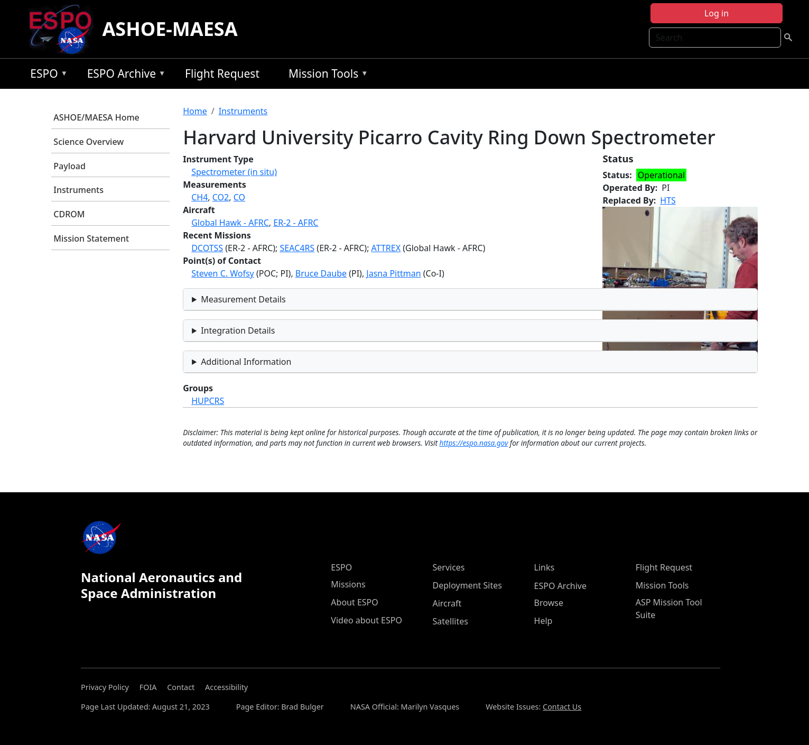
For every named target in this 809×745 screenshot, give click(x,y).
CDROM (69, 214)
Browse (548, 603)
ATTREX (386, 248)
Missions (348, 584)
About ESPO (354, 602)
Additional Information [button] (246, 361)
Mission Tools (325, 75)
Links (544, 567)
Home (195, 111)
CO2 (220, 197)
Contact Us (562, 707)
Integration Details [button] (238, 330)
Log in (716, 13)
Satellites (450, 621)
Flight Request (222, 73)
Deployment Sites (466, 585)
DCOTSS (207, 248)
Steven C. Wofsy (222, 273)
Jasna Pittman (393, 273)
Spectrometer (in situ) (234, 172)
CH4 (199, 197)
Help (543, 621)
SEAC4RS (297, 248)
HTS (668, 200)
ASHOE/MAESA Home (96, 117)
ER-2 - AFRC (295, 222)
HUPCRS (207, 401)
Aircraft (446, 603)
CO (239, 197)
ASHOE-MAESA (169, 29)
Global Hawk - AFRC (230, 222)
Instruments (78, 190)
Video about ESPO (366, 620)
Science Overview (88, 142)
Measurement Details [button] (243, 299)
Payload (69, 166)
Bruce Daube (321, 273)
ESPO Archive (124, 75)
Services (448, 567)
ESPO (46, 75)
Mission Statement (91, 238)
